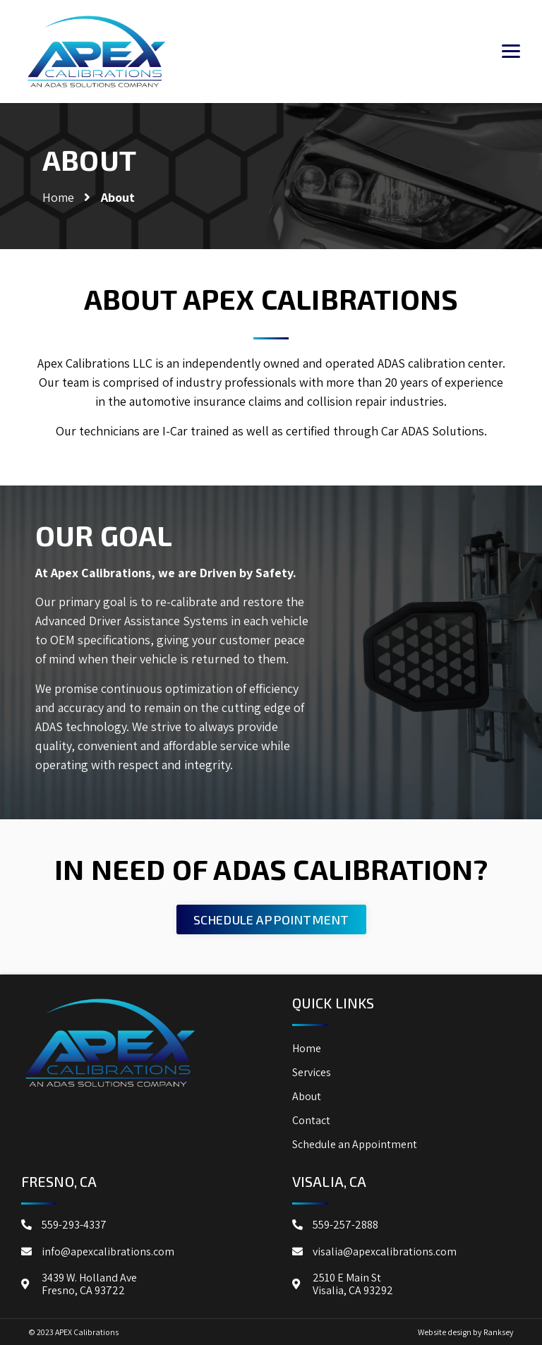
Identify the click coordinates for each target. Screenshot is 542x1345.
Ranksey (498, 1332)
